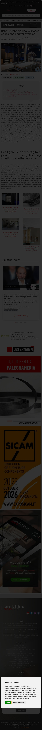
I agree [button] (8, 702)
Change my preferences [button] (19, 702)
